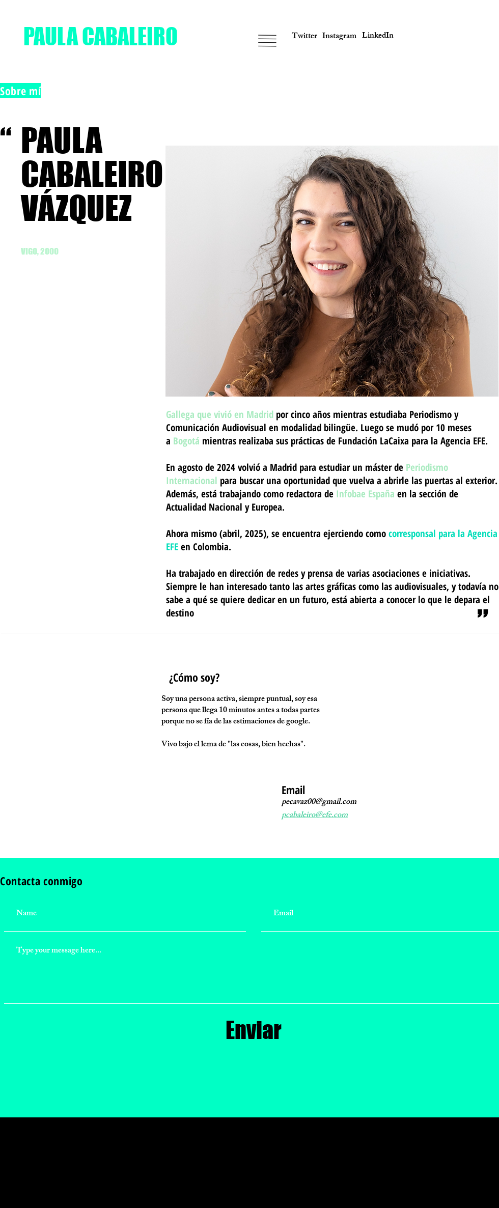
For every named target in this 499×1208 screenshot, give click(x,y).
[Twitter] (304, 37)
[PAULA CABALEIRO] (100, 36)
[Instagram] (339, 37)
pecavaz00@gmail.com (319, 802)
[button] (447, 36)
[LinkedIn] (378, 36)
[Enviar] (253, 1030)
